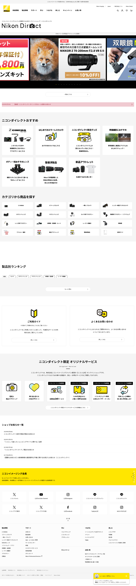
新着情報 (16, 10)
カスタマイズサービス (32, 555)
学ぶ (41, 10)
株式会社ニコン (119, 6)
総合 (6, 277)
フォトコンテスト (113, 546)
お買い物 (78, 10)
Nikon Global (129, 6)
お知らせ (28, 538)
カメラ (19, 277)
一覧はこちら (68, 94)
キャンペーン (67, 10)
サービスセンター (30, 549)
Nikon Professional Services (33, 563)
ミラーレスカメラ (7, 541)
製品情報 (25, 10)
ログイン (99, 483)
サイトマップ (48, 582)
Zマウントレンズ (35, 277)
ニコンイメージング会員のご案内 (117, 549)
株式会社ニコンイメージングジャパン (26, 577)
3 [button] (61, 84)
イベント (87, 541)
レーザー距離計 (94, 277)
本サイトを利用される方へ (8, 582)
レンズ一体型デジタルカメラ (10, 546)
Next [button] (90, 84)
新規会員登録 (123, 483)
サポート (34, 10)
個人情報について (21, 582)
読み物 (110, 544)
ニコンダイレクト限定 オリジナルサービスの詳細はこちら (68, 414)
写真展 (110, 541)
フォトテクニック (65, 538)
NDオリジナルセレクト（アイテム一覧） (95, 560)
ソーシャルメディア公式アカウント (94, 538)
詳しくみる (34, 341)
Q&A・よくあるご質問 (32, 546)
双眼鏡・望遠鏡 (75, 277)
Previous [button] (45, 84)
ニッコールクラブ (89, 544)
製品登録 (28, 541)
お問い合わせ (29, 544)
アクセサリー (5, 560)
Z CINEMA (4, 538)
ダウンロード (29, 560)
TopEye (86, 546)
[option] (68, 33)
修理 (27, 552)
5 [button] (66, 84)
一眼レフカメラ (6, 544)
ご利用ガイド (88, 566)
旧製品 (4, 563)
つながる (49, 10)
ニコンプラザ (112, 538)
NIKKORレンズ (6, 549)
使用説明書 (29, 557)
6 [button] (69, 84)
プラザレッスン (65, 544)
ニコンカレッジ (65, 541)
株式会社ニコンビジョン (42, 577)
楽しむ (57, 10)
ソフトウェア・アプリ (8, 552)
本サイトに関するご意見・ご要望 (35, 582)
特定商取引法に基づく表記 (92, 568)
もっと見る (68, 291)
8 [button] (74, 84)
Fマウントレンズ (55, 277)
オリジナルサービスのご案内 (92, 563)
